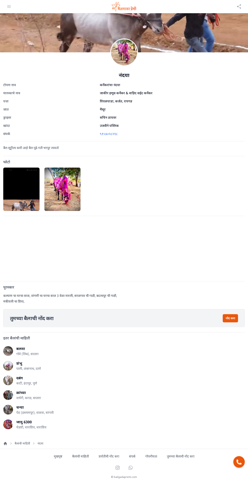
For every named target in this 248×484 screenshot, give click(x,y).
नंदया (40, 443)
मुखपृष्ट (58, 456)
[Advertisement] (124, 247)
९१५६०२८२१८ (109, 134)
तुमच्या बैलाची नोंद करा (180, 456)
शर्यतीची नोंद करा (109, 456)
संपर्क (132, 456)
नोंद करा (230, 318)
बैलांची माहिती (22, 443)
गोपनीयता (151, 456)
